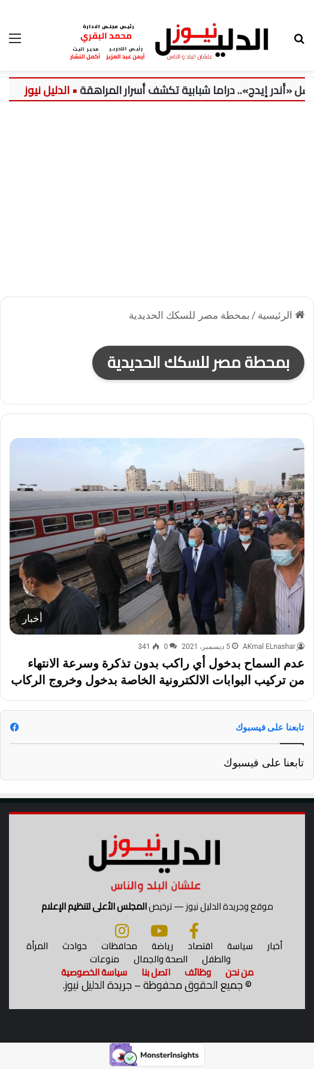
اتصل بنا (155, 972)
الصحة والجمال (161, 959)
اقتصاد (200, 946)
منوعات (104, 959)
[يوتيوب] (159, 930)
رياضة (162, 946)
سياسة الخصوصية (94, 972)
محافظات (119, 946)
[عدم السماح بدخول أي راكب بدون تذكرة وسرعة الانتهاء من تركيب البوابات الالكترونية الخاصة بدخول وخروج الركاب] (157, 536)
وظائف (198, 972)
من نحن (239, 972)
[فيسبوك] (194, 930)
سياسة (240, 946)
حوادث (74, 946)
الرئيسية (281, 315)
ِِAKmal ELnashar (269, 646)
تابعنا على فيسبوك (264, 762)
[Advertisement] (157, 204)
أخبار (274, 946)
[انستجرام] (122, 930)
